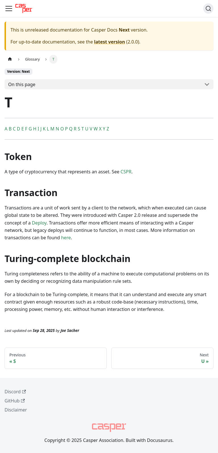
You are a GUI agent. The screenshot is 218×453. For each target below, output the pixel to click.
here (66, 237)
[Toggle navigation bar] (9, 8)
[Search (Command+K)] (208, 8)
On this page (21, 84)
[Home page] (10, 59)
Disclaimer (16, 410)
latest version (109, 42)
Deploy (39, 223)
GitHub (15, 401)
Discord (15, 391)
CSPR (126, 172)
